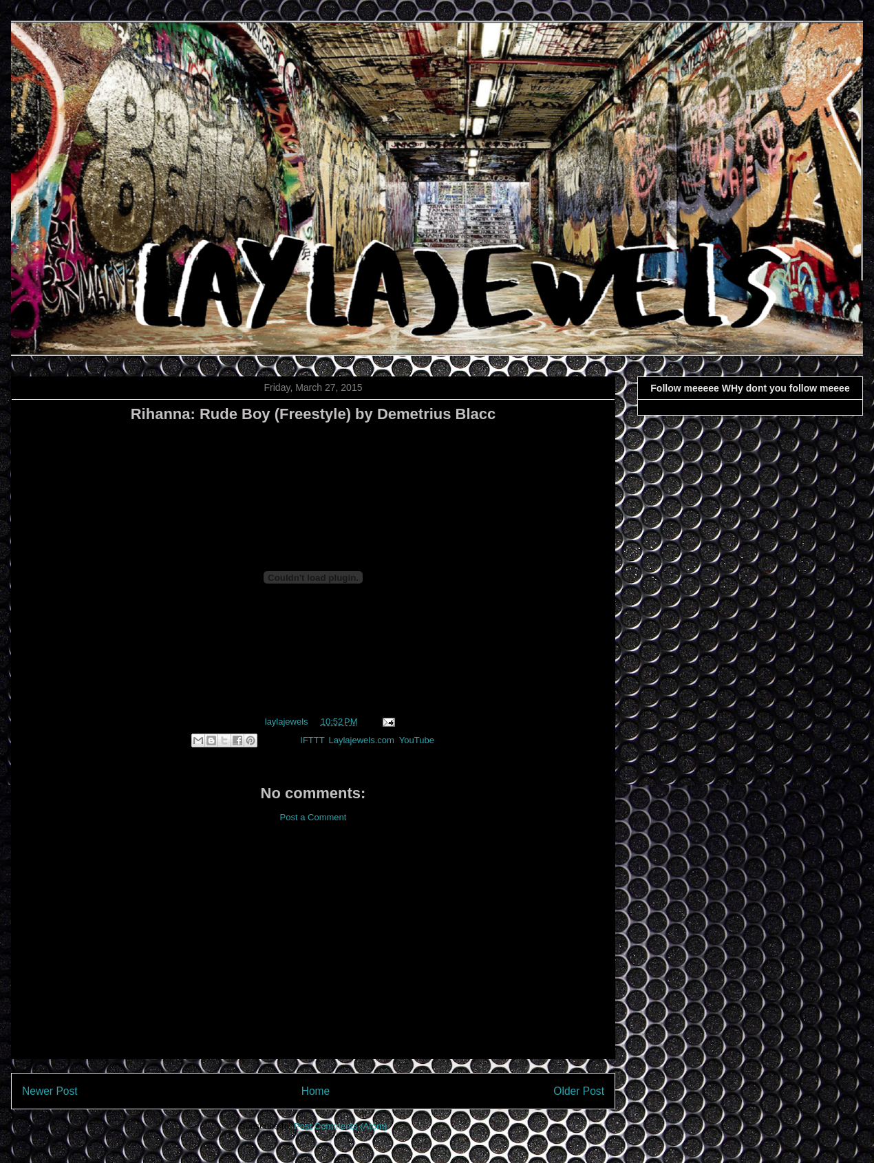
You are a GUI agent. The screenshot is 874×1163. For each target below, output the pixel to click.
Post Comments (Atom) (340, 1126)
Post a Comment (313, 817)
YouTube (416, 740)
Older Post (578, 1091)
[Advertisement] (313, 951)
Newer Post (50, 1091)
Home (315, 1091)
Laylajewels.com (361, 740)
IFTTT (311, 740)
